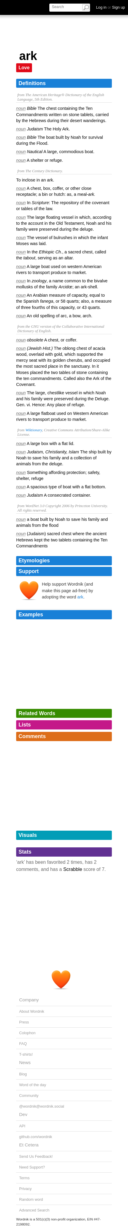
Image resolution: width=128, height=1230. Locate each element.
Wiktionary (33, 430)
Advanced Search (34, 1210)
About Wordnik (31, 1011)
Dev (23, 1114)
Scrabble (72, 869)
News (25, 1062)
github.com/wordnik (35, 1136)
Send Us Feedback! (36, 1156)
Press (24, 1022)
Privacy (25, 1188)
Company (29, 999)
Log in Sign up (110, 7)
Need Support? (32, 1167)
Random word (31, 1199)
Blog (23, 1074)
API (22, 1126)
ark (80, 597)
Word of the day (32, 1085)
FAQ (23, 1043)
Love (24, 67)
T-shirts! (26, 1054)
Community (29, 1095)
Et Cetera (29, 1144)
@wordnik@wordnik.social (41, 1106)
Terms (24, 1178)
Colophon (27, 1033)
